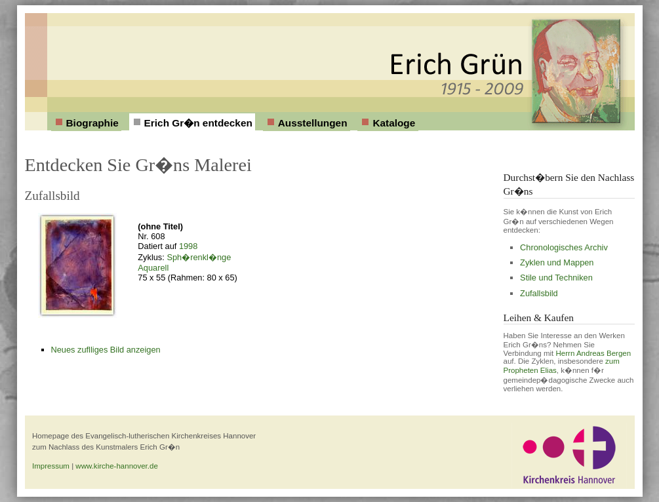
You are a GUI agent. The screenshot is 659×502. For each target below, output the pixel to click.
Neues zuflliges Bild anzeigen (106, 350)
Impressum (51, 466)
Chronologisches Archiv (564, 247)
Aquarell (153, 268)
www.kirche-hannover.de (116, 466)
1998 (188, 246)
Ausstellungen (313, 122)
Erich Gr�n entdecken (198, 122)
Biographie (92, 122)
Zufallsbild (539, 293)
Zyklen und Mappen (556, 262)
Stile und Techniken (556, 277)
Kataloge (393, 122)
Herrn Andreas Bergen (593, 353)
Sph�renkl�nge (199, 257)
